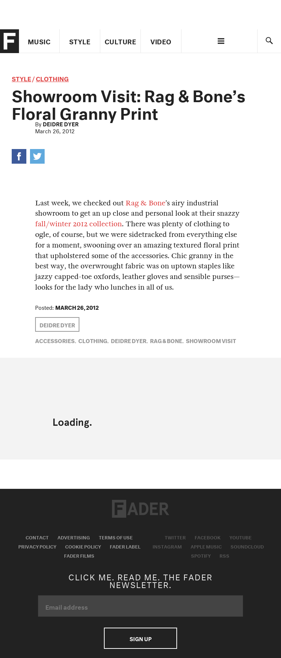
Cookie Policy (83, 546)
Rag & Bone (145, 203)
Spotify (201, 555)
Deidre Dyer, (129, 340)
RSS (224, 555)
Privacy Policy (37, 546)
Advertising (73, 536)
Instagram (167, 546)
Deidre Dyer (61, 123)
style (21, 78)
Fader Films (79, 555)
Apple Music (206, 546)
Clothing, (93, 340)
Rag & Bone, (167, 340)
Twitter (175, 536)
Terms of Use (116, 536)
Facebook (208, 536)
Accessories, (55, 340)
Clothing (52, 78)
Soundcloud (247, 546)
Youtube (240, 536)
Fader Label (125, 546)
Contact (37, 536)
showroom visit (211, 340)
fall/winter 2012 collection (78, 224)
